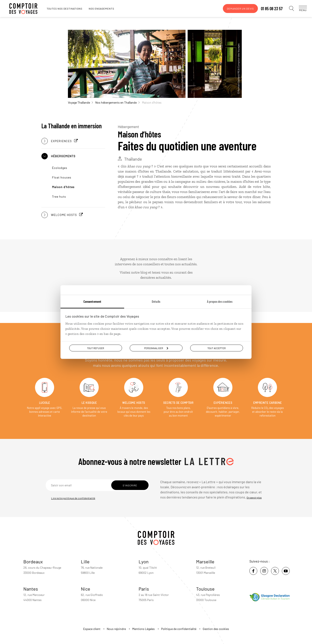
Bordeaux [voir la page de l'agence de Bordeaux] (33, 561)
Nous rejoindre (116, 629)
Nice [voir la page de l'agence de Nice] (85, 588)
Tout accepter (216, 347)
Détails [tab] (156, 301)
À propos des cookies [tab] (220, 301)
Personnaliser (156, 347)
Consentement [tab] (92, 301)
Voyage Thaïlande (80, 102)
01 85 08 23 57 (267, 8)
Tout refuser (95, 347)
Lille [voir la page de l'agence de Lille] (85, 561)
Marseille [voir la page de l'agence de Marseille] (205, 561)
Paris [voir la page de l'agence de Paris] (144, 588)
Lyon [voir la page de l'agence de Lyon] (144, 561)
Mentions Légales (143, 629)
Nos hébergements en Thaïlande (117, 102)
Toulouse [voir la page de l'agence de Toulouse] (205, 588)
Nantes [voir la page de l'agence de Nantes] (30, 588)
